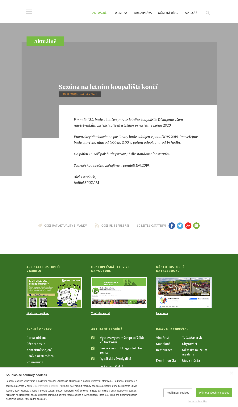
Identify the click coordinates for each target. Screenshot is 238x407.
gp (188, 225)
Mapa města (191, 360)
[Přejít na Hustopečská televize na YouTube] (119, 292)
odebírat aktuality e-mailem (65, 225)
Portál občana (37, 338)
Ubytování (189, 344)
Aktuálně (99, 13)
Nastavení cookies (197, 401)
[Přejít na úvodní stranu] (63, 12)
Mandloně (163, 344)
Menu (29, 12)
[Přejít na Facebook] (184, 292)
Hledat (208, 13)
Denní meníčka (166, 360)
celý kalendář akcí (111, 366)
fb (171, 225)
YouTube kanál (100, 313)
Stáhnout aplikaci (38, 313)
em (196, 225)
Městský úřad (168, 13)
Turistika (120, 13)
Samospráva (143, 13)
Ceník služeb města (40, 356)
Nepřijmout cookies (177, 392)
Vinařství (162, 338)
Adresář (191, 13)
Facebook (162, 313)
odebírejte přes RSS (115, 225)
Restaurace (164, 350)
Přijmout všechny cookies (214, 392)
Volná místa (35, 362)
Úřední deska (36, 344)
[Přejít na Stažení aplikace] (54, 292)
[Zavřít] (231, 373)
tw (180, 225)
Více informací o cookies (45, 386)
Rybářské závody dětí (115, 359)
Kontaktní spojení (39, 350)
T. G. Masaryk (192, 338)
